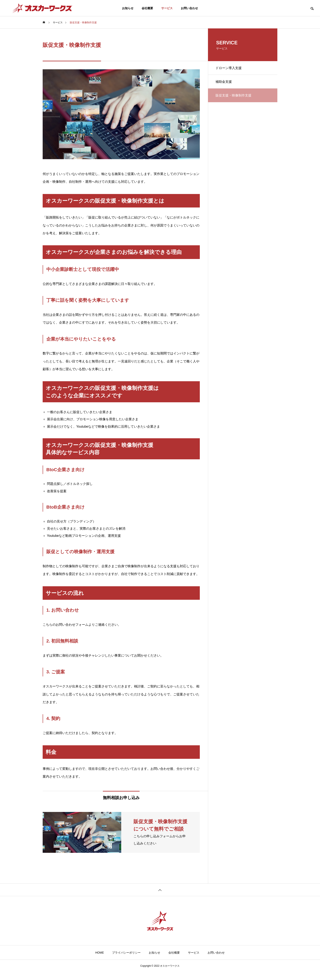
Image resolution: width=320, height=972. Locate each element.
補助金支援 (224, 82)
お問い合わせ (189, 8)
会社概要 (147, 8)
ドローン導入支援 (229, 68)
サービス (167, 8)
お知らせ (127, 8)
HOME (99, 952)
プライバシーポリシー (126, 952)
